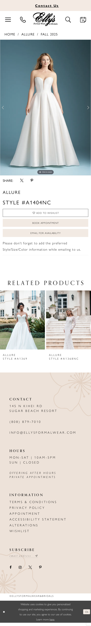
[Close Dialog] (4, 615)
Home (10, 34)
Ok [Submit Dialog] (86, 615)
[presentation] (22, 322)
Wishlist (19, 533)
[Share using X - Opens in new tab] (22, 180)
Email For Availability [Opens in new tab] (45, 235)
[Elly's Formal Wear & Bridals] (45, 19)
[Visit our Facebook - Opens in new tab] (10, 571)
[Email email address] (25, 559)
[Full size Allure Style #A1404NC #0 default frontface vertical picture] (45, 107)
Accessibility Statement (38, 522)
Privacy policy (27, 510)
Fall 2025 (49, 34)
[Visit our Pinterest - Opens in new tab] (40, 571)
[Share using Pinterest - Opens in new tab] (31, 180)
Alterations (23, 528)
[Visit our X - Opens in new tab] (30, 571)
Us (47, 5)
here (52, 622)
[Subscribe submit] (39, 559)
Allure (28, 34)
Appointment (24, 516)
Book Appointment (45, 224)
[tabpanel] (45, 107)
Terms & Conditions (33, 504)
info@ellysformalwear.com (42, 435)
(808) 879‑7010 (25, 424)
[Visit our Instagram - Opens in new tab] (20, 571)
